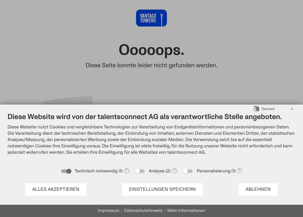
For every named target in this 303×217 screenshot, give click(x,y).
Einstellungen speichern (162, 189)
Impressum (108, 210)
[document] (151, 138)
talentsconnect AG (186, 152)
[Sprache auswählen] (256, 108)
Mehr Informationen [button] (186, 210)
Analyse (157, 171)
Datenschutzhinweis (143, 210)
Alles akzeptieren (55, 189)
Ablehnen (258, 189)
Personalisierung (213, 171)
